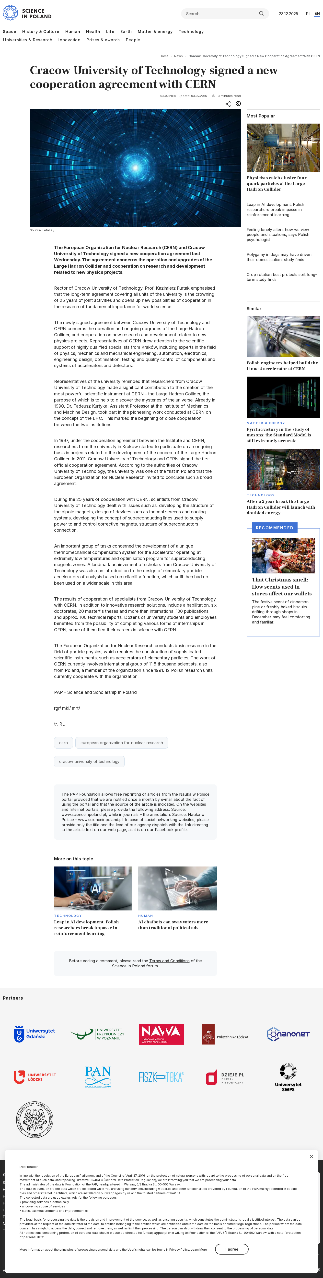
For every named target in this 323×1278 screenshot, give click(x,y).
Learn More (199, 1249)
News (178, 56)
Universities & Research (27, 39)
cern (63, 742)
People (133, 39)
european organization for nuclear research (122, 742)
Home (164, 56)
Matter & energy (155, 31)
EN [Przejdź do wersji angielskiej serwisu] (317, 13)
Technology (191, 31)
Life (110, 31)
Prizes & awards (103, 39)
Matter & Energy (266, 423)
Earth (126, 31)
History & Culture (40, 31)
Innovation (69, 39)
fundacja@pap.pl (155, 1233)
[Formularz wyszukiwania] (225, 13)
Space (9, 31)
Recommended (275, 527)
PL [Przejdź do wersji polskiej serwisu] (308, 13)
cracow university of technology (89, 761)
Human (72, 31)
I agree (231, 1249)
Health (93, 31)
